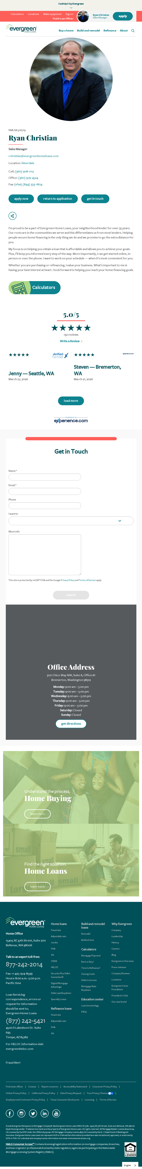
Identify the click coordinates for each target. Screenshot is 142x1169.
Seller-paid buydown (61, 993)
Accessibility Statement (75, 1086)
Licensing (89, 1099)
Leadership (117, 936)
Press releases (119, 967)
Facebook (10, 1113)
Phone (12, 499)
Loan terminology (90, 1005)
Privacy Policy (68, 580)
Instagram (21, 1113)
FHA (53, 948)
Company (116, 930)
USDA (54, 961)
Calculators (17, 14)
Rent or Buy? (87, 961)
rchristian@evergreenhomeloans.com (34, 156)
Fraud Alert (13, 1063)
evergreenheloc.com (19, 1049)
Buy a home (66, 30)
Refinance (110, 30)
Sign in (69, 14)
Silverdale (27, 163)
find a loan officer (63, 18)
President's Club (120, 995)
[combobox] (130, 1165)
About (124, 30)
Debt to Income (89, 980)
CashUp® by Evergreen (71, 3)
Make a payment (52, 14)
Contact (32, 1086)
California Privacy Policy (43, 1093)
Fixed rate (56, 930)
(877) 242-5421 (26, 1021)
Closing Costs (88, 973)
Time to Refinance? (90, 967)
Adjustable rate (58, 936)
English (127, 1165)
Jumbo (54, 942)
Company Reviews (121, 973)
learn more (37, 814)
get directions (71, 724)
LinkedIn (45, 1113)
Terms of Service (87, 580)
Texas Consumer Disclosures (64, 1099)
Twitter (33, 1113)
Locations (33, 14)
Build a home (87, 939)
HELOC (54, 967)
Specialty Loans (58, 999)
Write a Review (69, 341)
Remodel (85, 933)
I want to (13, 514)
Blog (114, 954)
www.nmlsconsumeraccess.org (76, 1138)
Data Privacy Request (71, 1093)
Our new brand (119, 1001)
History (115, 942)
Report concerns (50, 1086)
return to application (57, 199)
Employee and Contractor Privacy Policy (25, 1099)
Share (13, 216)
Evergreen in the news (123, 961)
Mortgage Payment (91, 955)
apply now (21, 199)
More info (14, 531)
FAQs (84, 1011)
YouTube (56, 1113)
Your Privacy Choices (100, 1093)
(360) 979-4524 (28, 178)
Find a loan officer (14, 1086)
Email (12, 485)
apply (123, 16)
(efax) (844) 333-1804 (28, 184)
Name (13, 471)
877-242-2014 (24, 964)
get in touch (95, 199)
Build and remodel (88, 30)
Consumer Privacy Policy (104, 1086)
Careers (116, 948)
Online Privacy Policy (16, 1093)
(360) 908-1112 (24, 171)
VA (52, 954)
